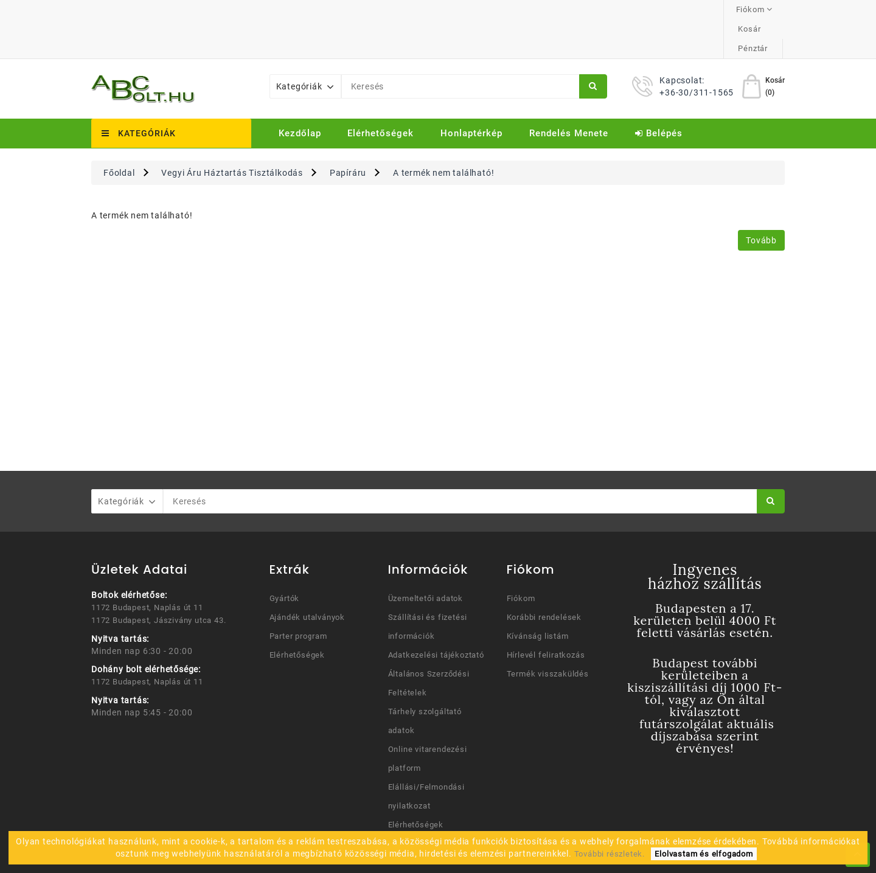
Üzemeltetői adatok (425, 559)
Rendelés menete (568, 94)
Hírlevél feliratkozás (546, 616)
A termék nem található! (443, 134)
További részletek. (609, 853)
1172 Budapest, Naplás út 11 (147, 568)
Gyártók (284, 559)
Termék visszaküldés (548, 634)
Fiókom (521, 559)
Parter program (298, 597)
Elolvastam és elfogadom (704, 853)
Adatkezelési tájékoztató (436, 616)
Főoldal (119, 134)
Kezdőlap (300, 94)
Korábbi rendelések (544, 578)
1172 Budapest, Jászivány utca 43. (158, 581)
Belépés (659, 94)
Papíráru (348, 134)
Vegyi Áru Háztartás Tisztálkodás (232, 134)
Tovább (761, 201)
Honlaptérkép (471, 94)
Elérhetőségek (380, 94)
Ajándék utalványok (307, 578)
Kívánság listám (538, 597)
